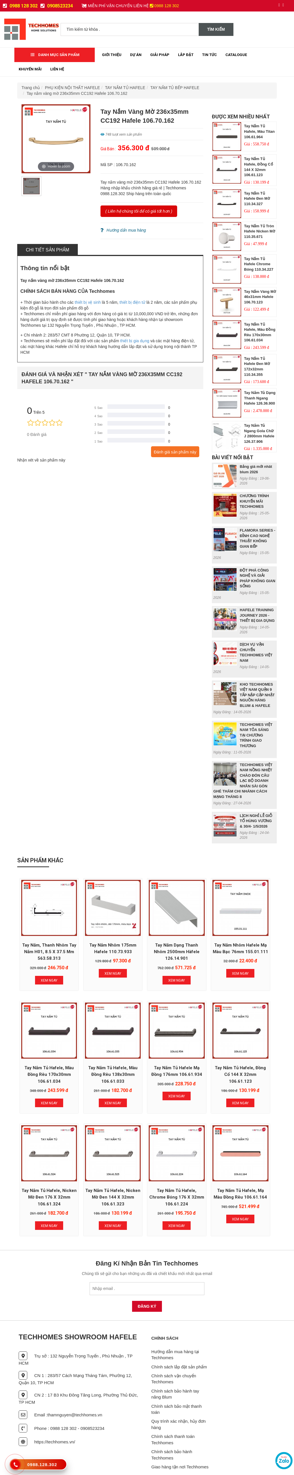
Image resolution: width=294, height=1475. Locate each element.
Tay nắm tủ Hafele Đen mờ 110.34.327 (257, 198)
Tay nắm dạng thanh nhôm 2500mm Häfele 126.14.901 (147, 939)
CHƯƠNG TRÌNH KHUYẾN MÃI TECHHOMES (254, 501)
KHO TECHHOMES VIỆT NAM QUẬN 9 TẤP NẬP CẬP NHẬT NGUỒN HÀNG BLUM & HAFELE (257, 695)
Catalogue (236, 55)
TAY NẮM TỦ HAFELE (125, 87)
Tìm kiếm (216, 29)
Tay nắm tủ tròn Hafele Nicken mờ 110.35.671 (259, 231)
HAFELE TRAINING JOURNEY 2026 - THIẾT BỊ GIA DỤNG (257, 615)
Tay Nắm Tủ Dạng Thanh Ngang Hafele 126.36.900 (260, 398)
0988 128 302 (20, 6)
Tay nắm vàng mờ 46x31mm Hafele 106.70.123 (260, 296)
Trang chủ (31, 87)
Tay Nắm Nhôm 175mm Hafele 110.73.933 (95, 939)
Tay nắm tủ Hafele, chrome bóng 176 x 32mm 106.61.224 (43, 1175)
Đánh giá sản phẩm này (175, 452)
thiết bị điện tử (132, 302)
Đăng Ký (147, 1284)
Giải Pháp (159, 55)
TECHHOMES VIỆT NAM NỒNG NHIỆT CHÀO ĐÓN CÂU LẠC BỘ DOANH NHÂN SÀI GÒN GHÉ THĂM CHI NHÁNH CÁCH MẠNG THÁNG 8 (242, 781)
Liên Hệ (57, 69)
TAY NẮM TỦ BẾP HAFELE (174, 87)
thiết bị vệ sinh (88, 302)
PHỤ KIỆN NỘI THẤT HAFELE (72, 87)
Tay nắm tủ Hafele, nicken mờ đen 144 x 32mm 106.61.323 (251, 1057)
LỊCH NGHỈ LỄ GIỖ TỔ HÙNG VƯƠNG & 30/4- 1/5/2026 (256, 821)
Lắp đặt (186, 55)
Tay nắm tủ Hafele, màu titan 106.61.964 (259, 131)
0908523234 (56, 6)
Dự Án (136, 55)
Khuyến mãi (30, 69)
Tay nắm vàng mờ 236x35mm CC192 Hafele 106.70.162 (77, 93)
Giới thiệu (111, 55)
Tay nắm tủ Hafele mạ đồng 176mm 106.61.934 (95, 1057)
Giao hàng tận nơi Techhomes (179, 1444)
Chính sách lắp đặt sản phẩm (179, 1344)
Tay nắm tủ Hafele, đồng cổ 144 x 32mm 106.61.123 (147, 1057)
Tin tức (209, 55)
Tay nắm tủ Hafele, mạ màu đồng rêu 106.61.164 (95, 1175)
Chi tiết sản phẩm (47, 249)
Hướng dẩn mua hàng (123, 230)
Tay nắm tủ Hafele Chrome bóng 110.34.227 (258, 264)
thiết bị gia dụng (134, 341)
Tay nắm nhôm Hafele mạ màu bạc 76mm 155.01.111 (198, 939)
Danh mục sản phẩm (55, 55)
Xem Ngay (43, 975)
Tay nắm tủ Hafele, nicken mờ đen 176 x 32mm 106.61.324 (199, 1057)
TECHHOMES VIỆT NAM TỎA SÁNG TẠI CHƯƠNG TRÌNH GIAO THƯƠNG (256, 735)
